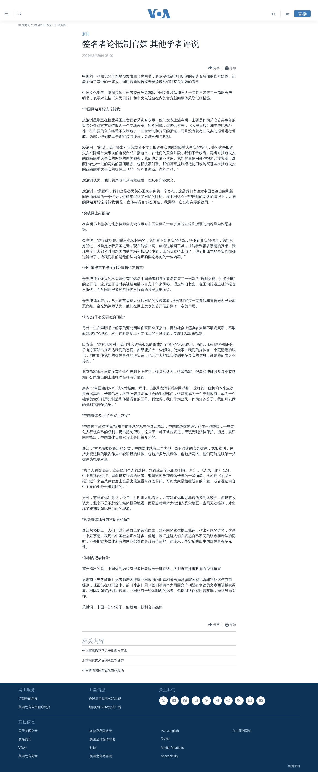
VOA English (170, 731)
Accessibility (169, 756)
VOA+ (22, 747)
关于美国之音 (28, 731)
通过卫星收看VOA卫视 (105, 698)
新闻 (85, 34)
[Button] (214, 68)
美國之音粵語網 (101, 756)
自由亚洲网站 (241, 731)
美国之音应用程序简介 (34, 707)
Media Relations (172, 747)
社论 (93, 747)
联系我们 (24, 739)
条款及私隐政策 (101, 731)
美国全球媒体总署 (102, 739)
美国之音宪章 (28, 756)
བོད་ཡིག (165, 739)
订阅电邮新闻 (28, 698)
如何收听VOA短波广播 (105, 707)
